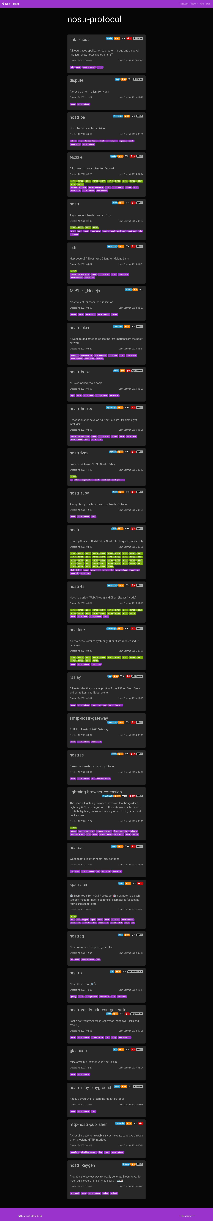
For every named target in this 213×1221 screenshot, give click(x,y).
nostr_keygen (82, 1165)
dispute (76, 80)
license (194, 3)
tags (208, 3)
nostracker (80, 327)
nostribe (77, 117)
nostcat (77, 847)
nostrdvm (79, 453)
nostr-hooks (81, 408)
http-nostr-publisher (88, 1124)
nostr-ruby (79, 493)
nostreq (77, 936)
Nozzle (76, 157)
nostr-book (80, 371)
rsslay (75, 677)
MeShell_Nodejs (85, 290)
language (184, 3)
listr (73, 247)
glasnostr (78, 1050)
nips (202, 3)
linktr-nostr (80, 39)
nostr (74, 203)
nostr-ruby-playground (90, 1087)
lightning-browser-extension (96, 792)
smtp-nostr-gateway (89, 718)
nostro (76, 972)
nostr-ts (77, 586)
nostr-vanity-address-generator (99, 1009)
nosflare (77, 629)
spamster (79, 884)
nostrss (77, 755)
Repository (187, 1215)
